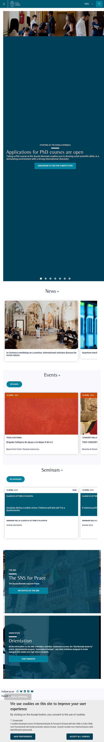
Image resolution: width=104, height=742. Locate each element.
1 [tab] (40, 278)
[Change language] (91, 3)
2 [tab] (45, 278)
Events (52, 375)
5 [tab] (60, 278)
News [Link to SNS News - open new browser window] (52, 291)
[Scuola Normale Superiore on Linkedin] (25, 690)
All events (14, 384)
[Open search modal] (99, 4)
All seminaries (15, 478)
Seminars (52, 469)
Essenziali (18, 720)
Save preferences (23, 737)
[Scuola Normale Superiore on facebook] (28, 690)
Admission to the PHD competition (55, 166)
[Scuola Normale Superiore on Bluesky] (21, 690)
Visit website (28, 658)
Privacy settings (18, 696)
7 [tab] (69, 278)
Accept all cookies (80, 737)
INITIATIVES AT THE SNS (28, 589)
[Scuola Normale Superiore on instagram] (17, 690)
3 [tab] (50, 278)
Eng (87, 4)
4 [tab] (55, 278)
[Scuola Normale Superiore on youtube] (32, 690)
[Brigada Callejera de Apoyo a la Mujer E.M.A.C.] (41, 423)
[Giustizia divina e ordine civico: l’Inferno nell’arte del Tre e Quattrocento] (41, 511)
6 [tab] (64, 278)
